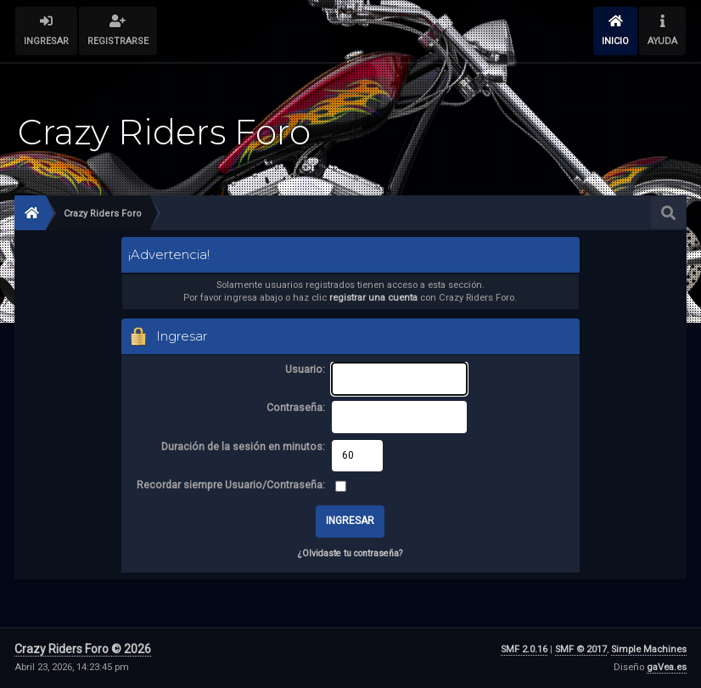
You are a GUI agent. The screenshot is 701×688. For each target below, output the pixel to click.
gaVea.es (667, 667)
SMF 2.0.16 (524, 649)
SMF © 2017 (581, 649)
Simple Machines (649, 649)
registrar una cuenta (373, 297)
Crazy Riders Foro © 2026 (82, 649)
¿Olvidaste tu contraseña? (350, 553)
